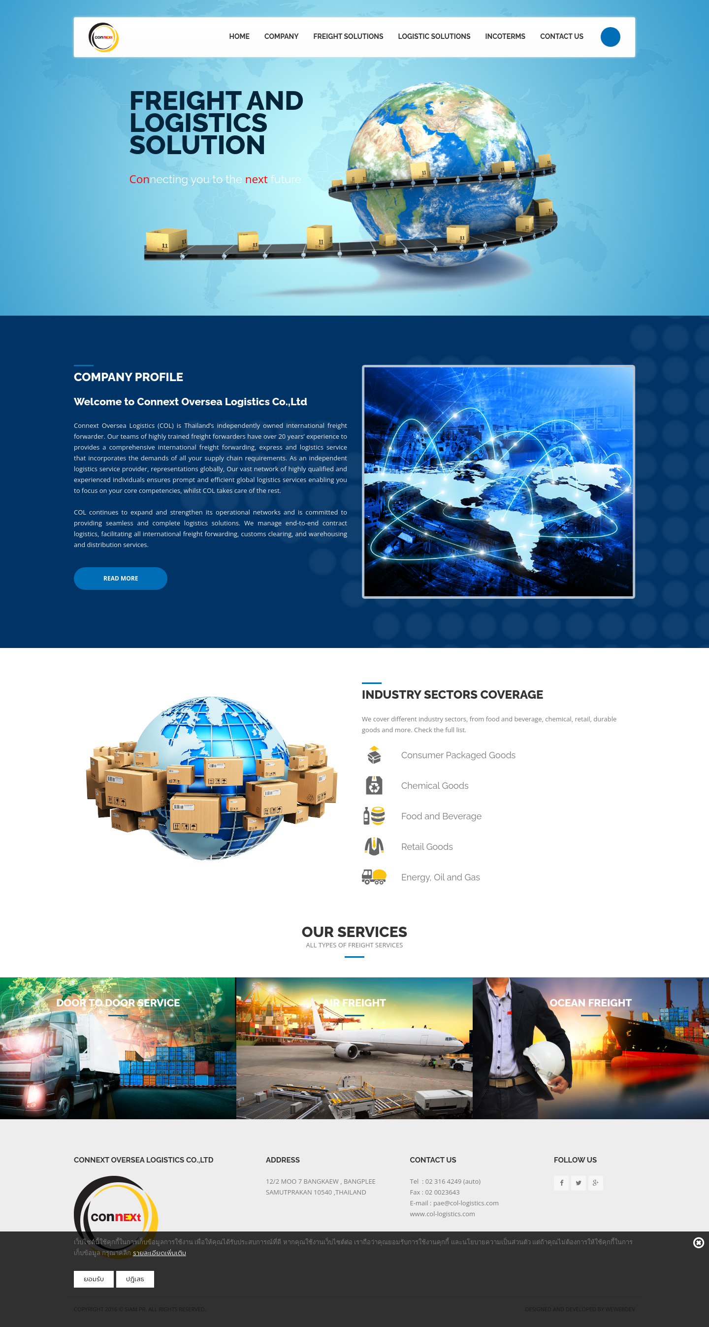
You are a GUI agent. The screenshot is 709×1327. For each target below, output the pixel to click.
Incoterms (505, 36)
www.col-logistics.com (443, 1213)
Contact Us (561, 36)
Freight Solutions (349, 36)
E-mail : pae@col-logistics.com (454, 1202)
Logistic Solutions (434, 36)
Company (281, 36)
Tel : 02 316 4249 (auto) (445, 1181)
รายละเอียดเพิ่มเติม (159, 1253)
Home (239, 36)
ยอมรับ (94, 1279)
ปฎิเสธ (135, 1279)
